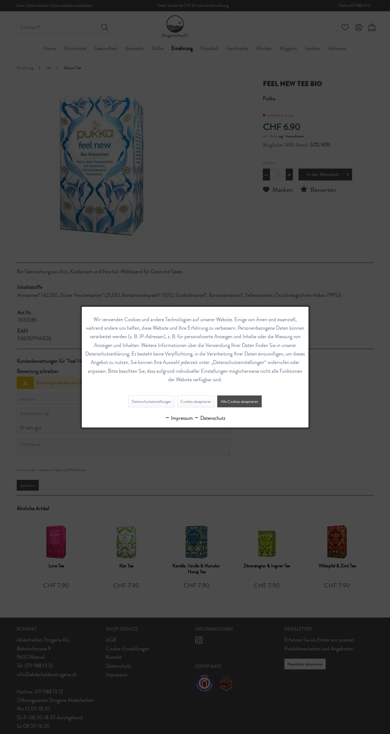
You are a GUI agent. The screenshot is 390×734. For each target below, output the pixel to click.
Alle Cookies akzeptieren (239, 401)
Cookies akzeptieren (195, 401)
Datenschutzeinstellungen (151, 401)
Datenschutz (209, 418)
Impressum (179, 418)
